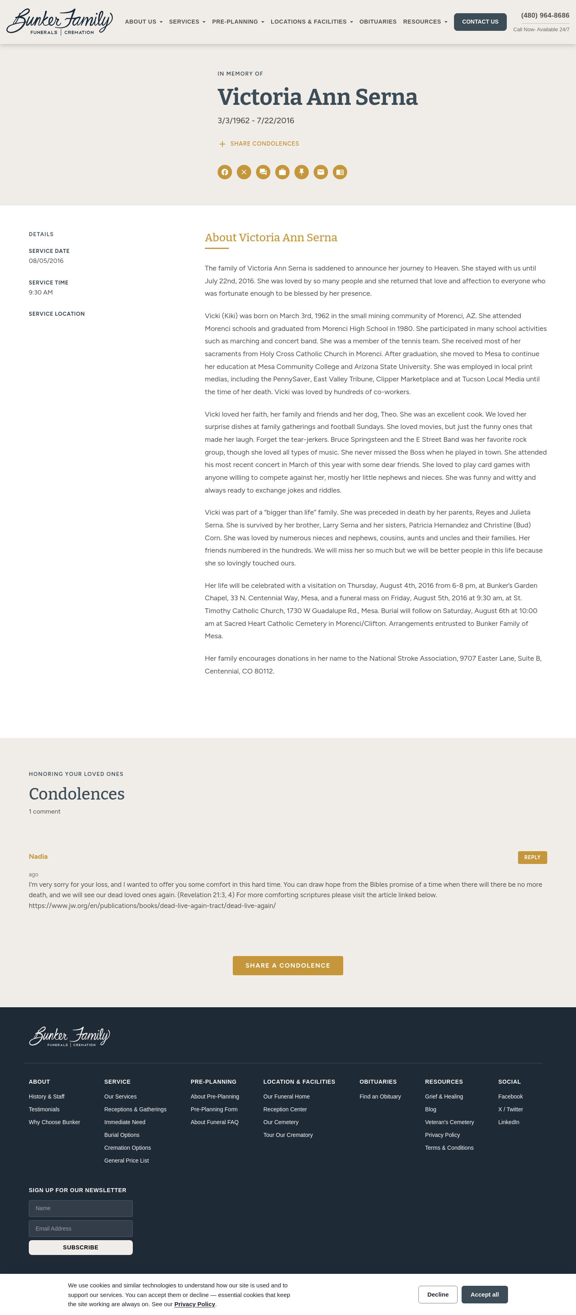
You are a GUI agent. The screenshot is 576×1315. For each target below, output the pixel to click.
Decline (437, 1294)
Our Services (120, 1096)
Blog (430, 1109)
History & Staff (46, 1096)
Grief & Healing (444, 1096)
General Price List (126, 1160)
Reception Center (285, 1109)
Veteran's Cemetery (449, 1122)
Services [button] (184, 21)
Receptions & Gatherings (135, 1109)
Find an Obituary (380, 1096)
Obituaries (378, 21)
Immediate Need (125, 1122)
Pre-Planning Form (214, 1109)
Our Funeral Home (287, 1096)
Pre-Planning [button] (235, 21)
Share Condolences (258, 144)
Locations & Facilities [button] (309, 21)
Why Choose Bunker (54, 1122)
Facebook (510, 1096)
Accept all (485, 1294)
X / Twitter (510, 1109)
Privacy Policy (442, 1135)
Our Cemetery (281, 1122)
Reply (532, 857)
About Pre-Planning (215, 1096)
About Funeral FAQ (215, 1122)
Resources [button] (422, 21)
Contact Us (480, 21)
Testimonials (44, 1109)
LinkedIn (509, 1122)
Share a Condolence (288, 965)
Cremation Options (127, 1148)
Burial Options (122, 1135)
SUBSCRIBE (81, 1247)
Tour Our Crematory (288, 1135)
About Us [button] (140, 21)
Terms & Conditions (449, 1148)
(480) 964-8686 (545, 15)
